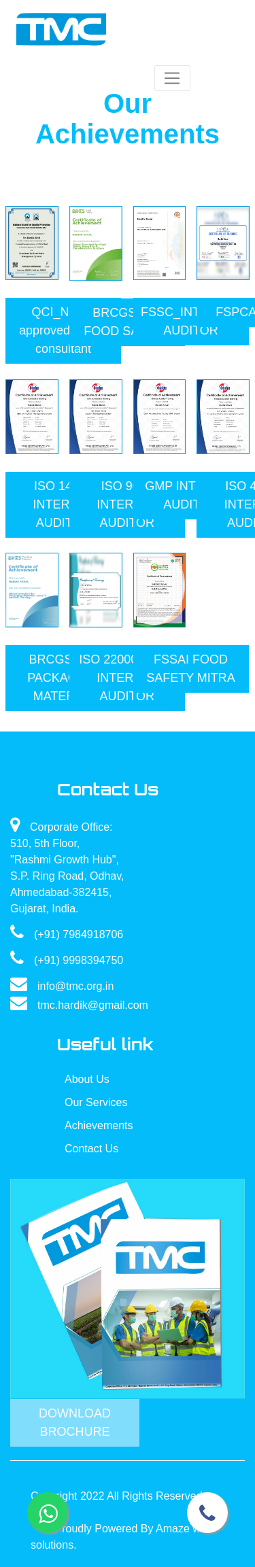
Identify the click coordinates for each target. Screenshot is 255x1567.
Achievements (99, 1125)
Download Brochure (75, 1423)
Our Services (96, 1102)
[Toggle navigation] (172, 78)
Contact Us (91, 1148)
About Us (87, 1079)
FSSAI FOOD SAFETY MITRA (190, 669)
